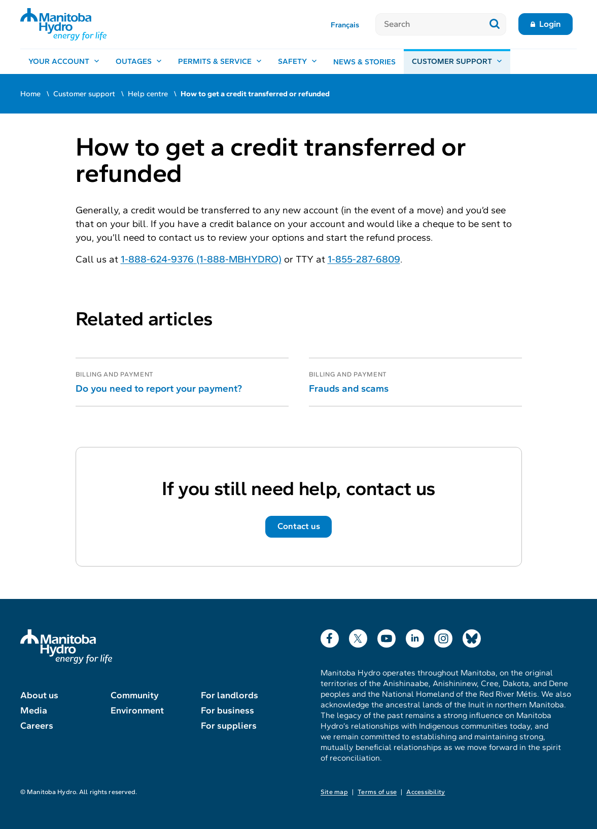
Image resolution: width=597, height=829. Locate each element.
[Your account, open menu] (64, 61)
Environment (137, 710)
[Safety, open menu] (297, 61)
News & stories (364, 62)
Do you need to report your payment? (159, 388)
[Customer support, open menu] (457, 61)
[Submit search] (494, 24)
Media (33, 710)
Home (30, 94)
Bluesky (472, 636)
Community (135, 695)
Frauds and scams (349, 388)
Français (345, 25)
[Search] (429, 24)
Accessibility (425, 792)
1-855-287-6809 (364, 259)
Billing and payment (115, 374)
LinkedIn (415, 636)
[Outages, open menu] (139, 61)
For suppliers (229, 726)
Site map (334, 792)
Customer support (84, 94)
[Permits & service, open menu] (220, 61)
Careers (36, 726)
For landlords (229, 695)
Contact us (298, 526)
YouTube (386, 636)
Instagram (443, 636)
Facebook (330, 636)
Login (550, 24)
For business (227, 710)
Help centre (148, 94)
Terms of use (377, 792)
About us (39, 695)
